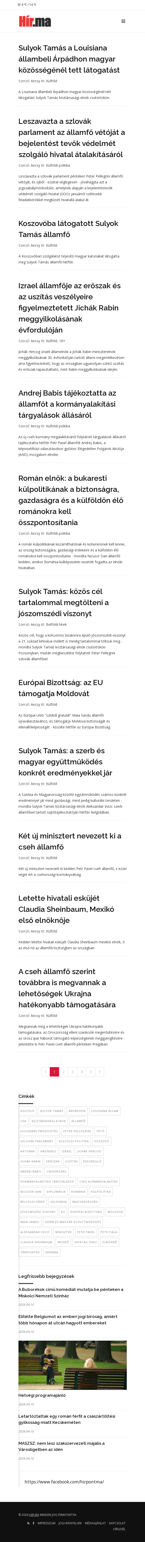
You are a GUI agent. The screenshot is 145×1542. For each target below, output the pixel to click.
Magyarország (85, 1202)
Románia (78, 1191)
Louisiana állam (104, 1111)
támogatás (30, 1252)
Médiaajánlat (95, 1523)
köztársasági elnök (49, 1121)
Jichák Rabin (30, 1161)
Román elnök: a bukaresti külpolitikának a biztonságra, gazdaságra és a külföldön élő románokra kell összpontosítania (70, 500)
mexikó (63, 1242)
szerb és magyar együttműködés (73, 1222)
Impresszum (46, 1523)
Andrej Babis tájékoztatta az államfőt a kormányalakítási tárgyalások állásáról (67, 404)
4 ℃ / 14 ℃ (26, 4)
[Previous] (45, 1071)
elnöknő (109, 1242)
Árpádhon (77, 1111)
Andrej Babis (30, 1171)
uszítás (71, 1161)
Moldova (115, 1212)
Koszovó (101, 1141)
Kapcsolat (117, 1523)
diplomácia (56, 1191)
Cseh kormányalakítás (99, 1181)
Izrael (67, 1151)
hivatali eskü (86, 1242)
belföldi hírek (32, 1202)
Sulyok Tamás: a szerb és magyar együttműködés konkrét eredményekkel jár (65, 761)
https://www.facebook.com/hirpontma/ (64, 1482)
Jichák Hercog (89, 1151)
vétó (101, 1131)
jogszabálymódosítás (39, 1131)
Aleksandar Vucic (35, 1232)
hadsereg (48, 1151)
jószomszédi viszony (38, 1212)
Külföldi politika (58, 165)
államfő (78, 1121)
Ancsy (35, 81)
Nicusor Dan (30, 1191)
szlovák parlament (36, 1141)
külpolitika (101, 1191)
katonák (27, 1151)
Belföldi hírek (56, 624)
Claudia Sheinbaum (36, 1242)
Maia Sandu (29, 1222)
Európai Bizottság (86, 1212)
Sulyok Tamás (51, 1111)
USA (23, 1121)
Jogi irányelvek (70, 1523)
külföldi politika (74, 1141)
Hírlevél (119, 1529)
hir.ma (34, 1515)
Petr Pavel (86, 1232)
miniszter (63, 1232)
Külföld (51, 81)
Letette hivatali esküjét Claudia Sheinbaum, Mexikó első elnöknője (66, 909)
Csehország (57, 1171)
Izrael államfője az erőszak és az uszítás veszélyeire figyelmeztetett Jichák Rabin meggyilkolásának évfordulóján (69, 307)
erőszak (53, 1161)
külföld (27, 1111)
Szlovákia (58, 1202)
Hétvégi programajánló (42, 1395)
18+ (62, 340)
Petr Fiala (108, 1232)
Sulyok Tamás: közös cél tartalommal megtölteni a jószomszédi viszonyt (63, 602)
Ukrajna (51, 1252)
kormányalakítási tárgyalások (47, 1181)
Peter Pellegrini (77, 1131)
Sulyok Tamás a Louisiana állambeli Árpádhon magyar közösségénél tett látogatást (69, 59)
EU (63, 1212)
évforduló (92, 1161)
